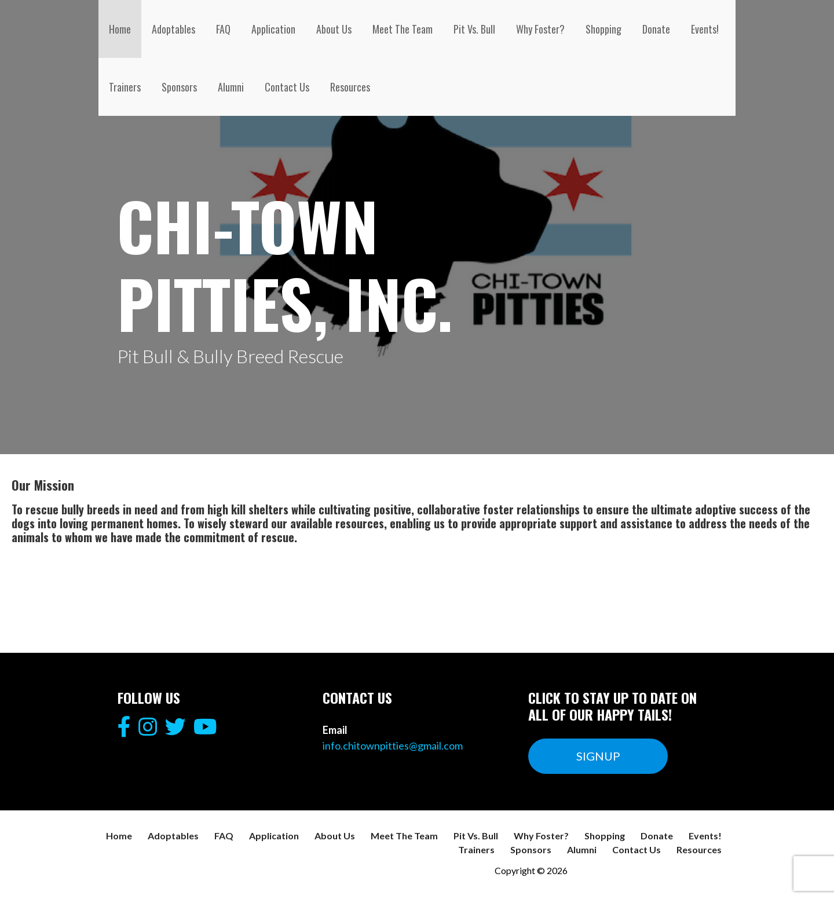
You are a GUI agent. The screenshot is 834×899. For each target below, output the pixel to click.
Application (273, 28)
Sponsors (179, 86)
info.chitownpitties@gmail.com (393, 745)
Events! (705, 28)
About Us (334, 28)
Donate (656, 28)
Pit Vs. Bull (474, 28)
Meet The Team (402, 28)
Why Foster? (540, 28)
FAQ (223, 28)
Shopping (603, 28)
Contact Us (287, 86)
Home (120, 28)
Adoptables (173, 28)
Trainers (125, 86)
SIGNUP (598, 756)
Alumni (231, 86)
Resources (350, 86)
